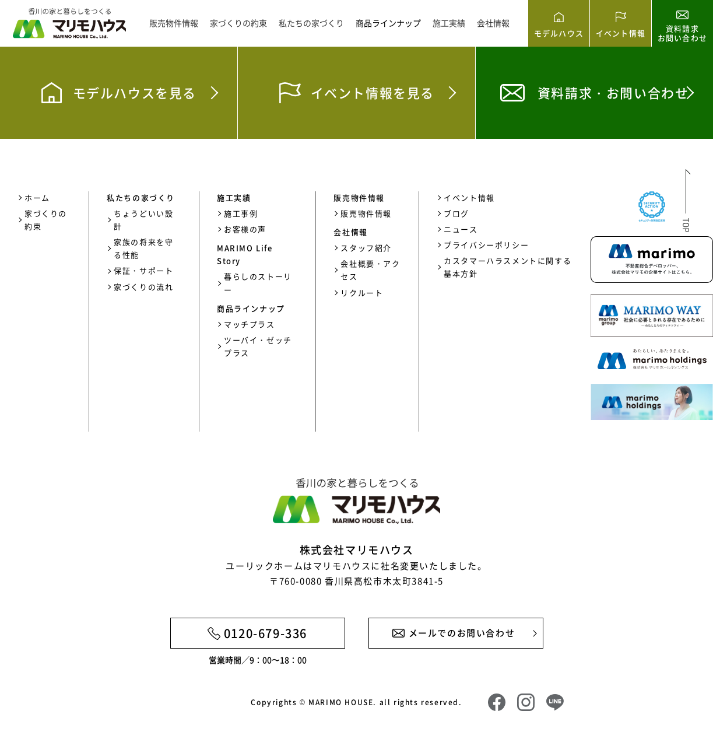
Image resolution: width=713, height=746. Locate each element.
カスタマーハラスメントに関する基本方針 (507, 267)
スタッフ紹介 (366, 247)
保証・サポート (143, 270)
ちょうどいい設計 (143, 220)
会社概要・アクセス (370, 270)
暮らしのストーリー (258, 283)
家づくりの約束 (238, 23)
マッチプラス (249, 324)
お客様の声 (245, 228)
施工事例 (241, 213)
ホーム (37, 197)
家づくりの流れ (143, 286)
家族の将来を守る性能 (143, 248)
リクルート (361, 292)
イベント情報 (469, 197)
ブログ (456, 213)
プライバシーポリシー (486, 244)
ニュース (460, 228)
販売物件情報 (173, 23)
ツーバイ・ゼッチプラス (258, 346)
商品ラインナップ (388, 23)
